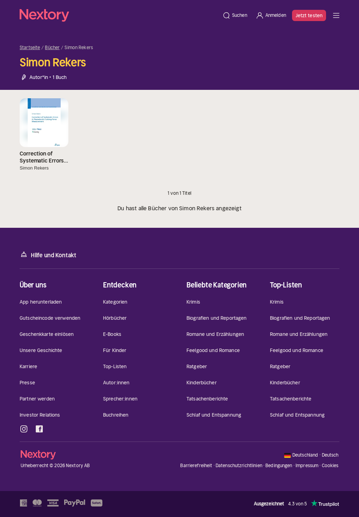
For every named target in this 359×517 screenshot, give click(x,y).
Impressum (307, 466)
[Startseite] (119, 15)
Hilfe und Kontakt (48, 254)
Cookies (330, 466)
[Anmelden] (270, 15)
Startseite (30, 48)
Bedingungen (278, 466)
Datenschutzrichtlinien (239, 466)
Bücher (52, 48)
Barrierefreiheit (196, 466)
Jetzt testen (309, 15)
